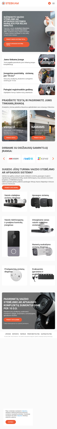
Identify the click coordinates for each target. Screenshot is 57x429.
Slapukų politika (46, 329)
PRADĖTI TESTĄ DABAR (12, 314)
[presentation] (4, 153)
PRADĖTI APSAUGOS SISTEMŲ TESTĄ (14, 44)
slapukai (19, 415)
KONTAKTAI (15, 329)
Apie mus (8, 329)
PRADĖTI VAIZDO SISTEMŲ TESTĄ (15, 39)
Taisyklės (23, 329)
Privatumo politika (33, 329)
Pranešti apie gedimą (11, 182)
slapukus (24, 411)
